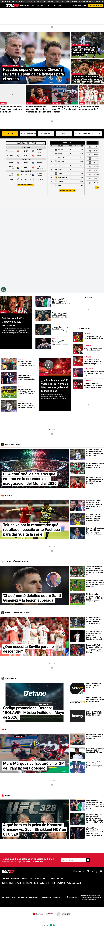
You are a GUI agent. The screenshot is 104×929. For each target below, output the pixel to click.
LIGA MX (40, 5)
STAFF (18, 883)
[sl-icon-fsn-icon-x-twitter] (92, 871)
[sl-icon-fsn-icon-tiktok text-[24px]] (96, 871)
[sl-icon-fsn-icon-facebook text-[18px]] (84, 871)
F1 (65, 5)
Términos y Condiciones (34, 862)
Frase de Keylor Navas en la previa (66, 1)
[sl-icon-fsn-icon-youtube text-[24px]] (101, 871)
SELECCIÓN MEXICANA (77, 5)
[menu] (3, 5)
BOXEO (48, 5)
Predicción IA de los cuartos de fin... (22, 1)
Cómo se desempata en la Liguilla (89, 1)
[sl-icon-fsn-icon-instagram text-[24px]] (88, 871)
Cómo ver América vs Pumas (45, 1)
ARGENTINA (15, 879)
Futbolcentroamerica (74, 883)
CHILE (31, 879)
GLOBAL (38, 879)
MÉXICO (46, 879)
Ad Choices (57, 897)
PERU (53, 879)
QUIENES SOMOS (8, 883)
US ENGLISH (61, 879)
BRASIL (24, 879)
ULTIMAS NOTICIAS (27, 5)
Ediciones (5, 879)
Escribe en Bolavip (40, 883)
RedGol (52, 883)
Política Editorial (45, 897)
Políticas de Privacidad (29, 897)
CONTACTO (27, 883)
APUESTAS (58, 5)
